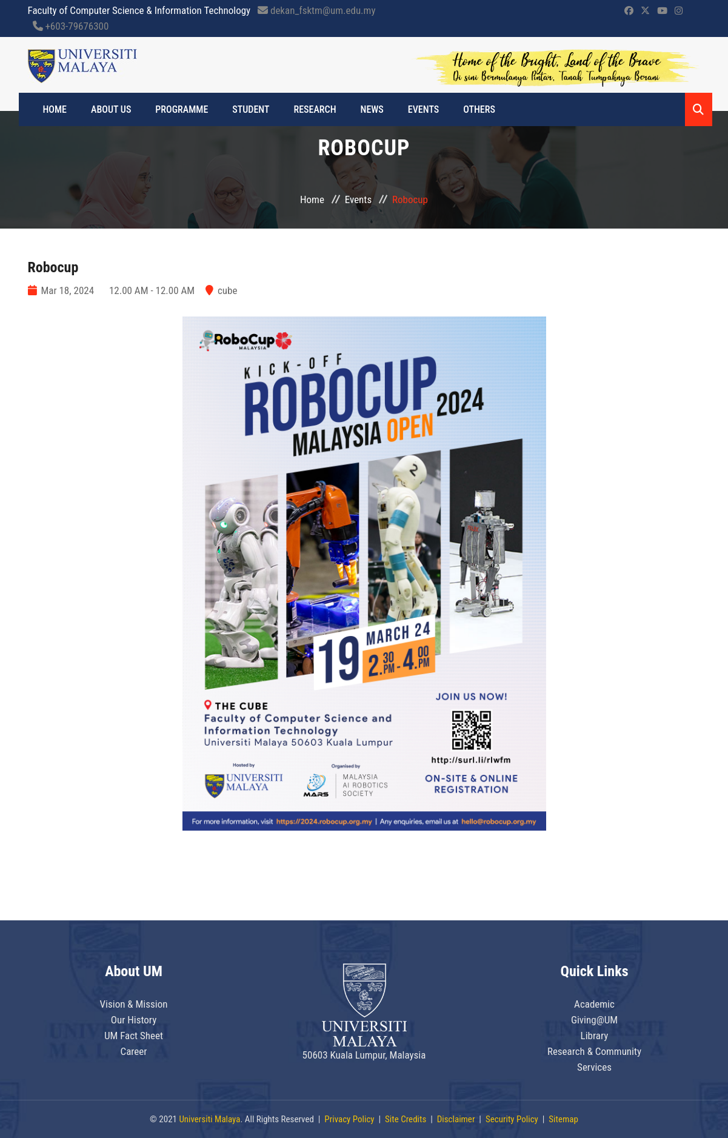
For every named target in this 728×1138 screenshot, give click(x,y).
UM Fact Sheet (133, 1035)
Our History (134, 1020)
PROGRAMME (181, 109)
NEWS (372, 109)
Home (55, 109)
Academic (594, 1004)
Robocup (53, 267)
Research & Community (594, 1051)
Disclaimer (456, 1119)
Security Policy (512, 1119)
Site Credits (405, 1119)
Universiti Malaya (209, 1119)
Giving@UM (594, 1020)
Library (595, 1035)
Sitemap (563, 1119)
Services (594, 1067)
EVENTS (423, 109)
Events (358, 199)
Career (134, 1051)
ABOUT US (111, 109)
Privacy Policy (349, 1119)
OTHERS (479, 109)
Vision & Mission (134, 1004)
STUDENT (250, 109)
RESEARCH (315, 109)
